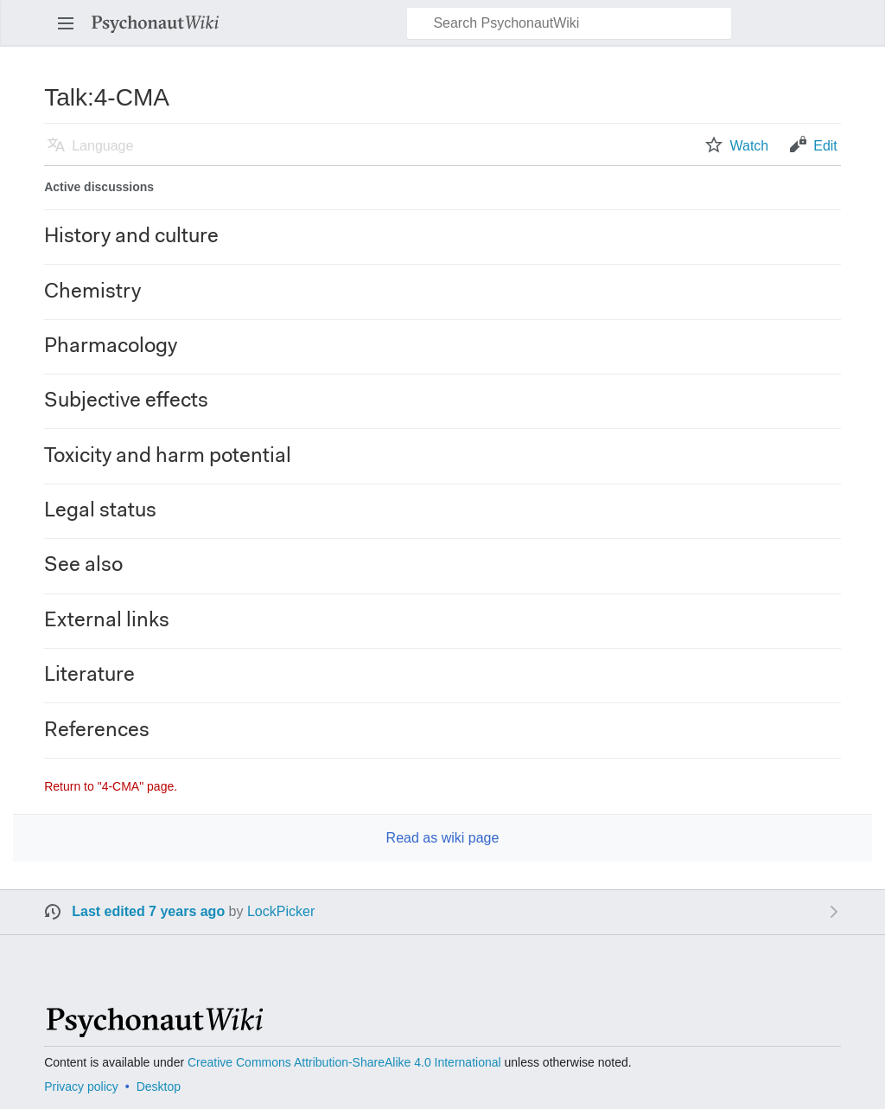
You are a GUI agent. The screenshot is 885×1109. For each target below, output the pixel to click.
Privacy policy (81, 1086)
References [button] (97, 731)
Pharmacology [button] (110, 347)
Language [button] (102, 145)
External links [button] (106, 621)
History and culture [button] (131, 237)
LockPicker (281, 911)
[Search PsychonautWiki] (569, 23)
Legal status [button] (100, 511)
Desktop (159, 1086)
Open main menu (71, 31)
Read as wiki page (443, 837)
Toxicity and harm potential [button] (167, 456)
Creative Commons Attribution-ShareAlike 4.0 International (344, 1062)
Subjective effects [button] (126, 401)
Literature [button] (89, 675)
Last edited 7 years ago (148, 911)
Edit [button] (825, 145)
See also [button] (83, 565)
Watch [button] (748, 145)
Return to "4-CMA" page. (110, 786)
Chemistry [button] (92, 292)
